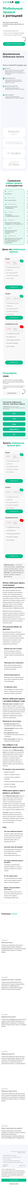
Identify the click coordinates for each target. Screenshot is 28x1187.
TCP (14, 419)
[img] (16, 358)
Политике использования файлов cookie (17, 1176)
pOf (14, 413)
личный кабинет (12, 393)
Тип (14, 434)
